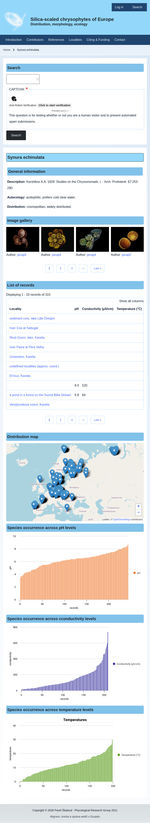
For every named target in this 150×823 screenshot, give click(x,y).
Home (6, 49)
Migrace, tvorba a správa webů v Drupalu (75, 816)
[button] (65, 462)
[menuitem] (120, 7)
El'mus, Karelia (20, 376)
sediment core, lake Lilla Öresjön (32, 318)
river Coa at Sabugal (24, 328)
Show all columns (131, 301)
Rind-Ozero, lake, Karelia (27, 337)
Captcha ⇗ (60, 111)
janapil (21, 254)
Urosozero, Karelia (23, 356)
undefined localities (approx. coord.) (34, 366)
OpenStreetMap (121, 519)
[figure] (75, 573)
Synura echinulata (26, 157)
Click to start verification (54, 105)
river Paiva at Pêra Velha (27, 347)
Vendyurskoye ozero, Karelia (29, 404)
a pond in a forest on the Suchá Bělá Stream (40, 395)
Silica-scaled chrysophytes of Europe (72, 19)
